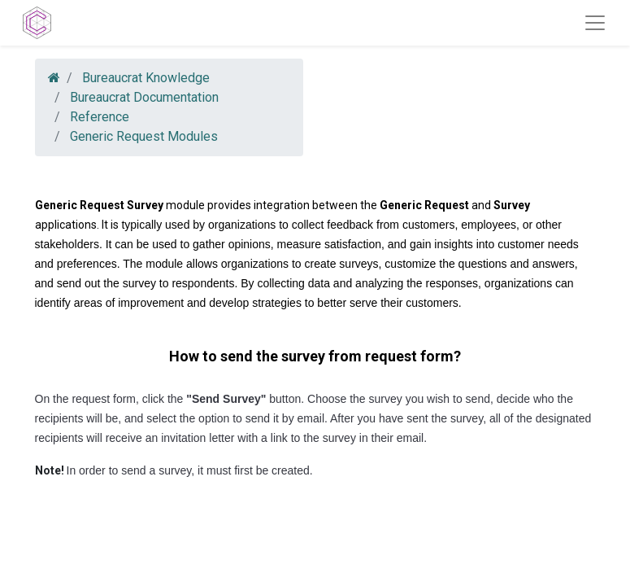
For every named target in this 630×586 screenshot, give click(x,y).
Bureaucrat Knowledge (146, 77)
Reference (99, 117)
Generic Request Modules (144, 136)
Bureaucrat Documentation (144, 97)
